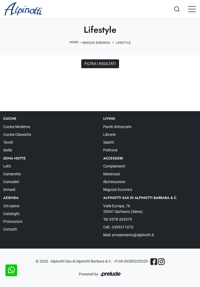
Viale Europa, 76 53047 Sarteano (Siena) (123, 209)
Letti (7, 166)
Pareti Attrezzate (117, 127)
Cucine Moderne (16, 127)
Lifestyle (123, 43)
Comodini (11, 182)
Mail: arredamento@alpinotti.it (128, 235)
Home (73, 42)
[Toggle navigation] (192, 9)
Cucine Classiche (17, 134)
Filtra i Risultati (100, 63)
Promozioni (12, 221)
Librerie (109, 134)
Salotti (108, 142)
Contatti (10, 229)
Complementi (114, 166)
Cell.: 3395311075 (118, 227)
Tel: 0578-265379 (117, 219)
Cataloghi (11, 214)
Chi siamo (11, 206)
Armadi (9, 189)
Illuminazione (114, 182)
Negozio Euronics (96, 43)
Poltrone (110, 150)
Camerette (12, 174)
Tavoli (8, 142)
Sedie (7, 150)
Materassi (111, 174)
